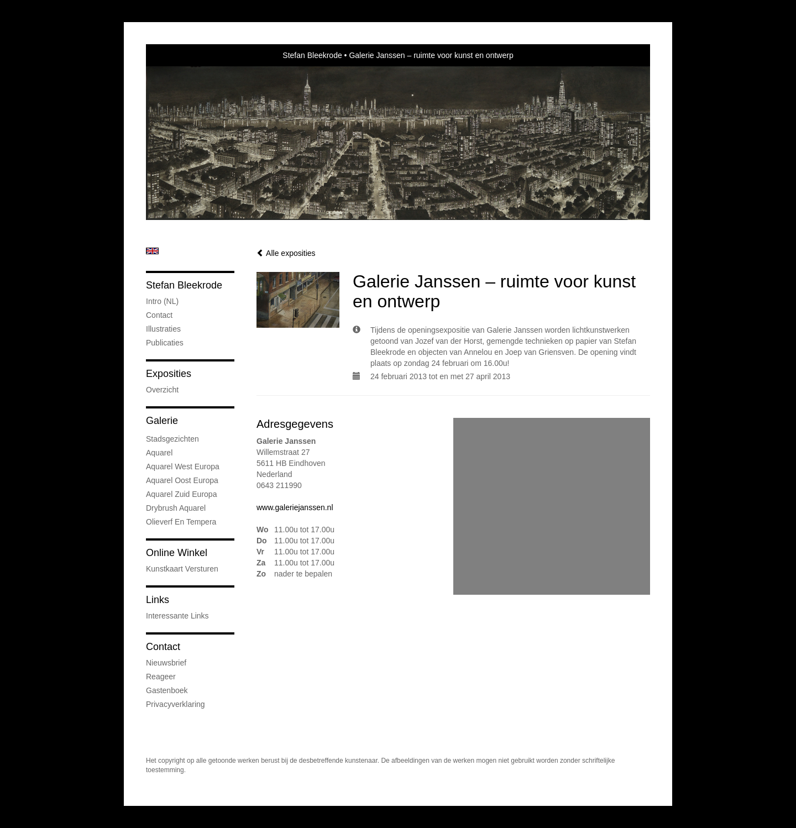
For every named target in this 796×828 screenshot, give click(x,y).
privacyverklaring (175, 704)
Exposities (168, 373)
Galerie (162, 420)
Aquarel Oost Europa (182, 480)
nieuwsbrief (166, 662)
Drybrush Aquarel (176, 508)
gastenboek (167, 690)
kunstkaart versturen (182, 568)
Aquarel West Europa (182, 466)
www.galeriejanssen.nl (294, 507)
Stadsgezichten (172, 438)
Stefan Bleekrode (312, 55)
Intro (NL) (162, 301)
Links (157, 599)
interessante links (177, 615)
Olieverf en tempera (181, 521)
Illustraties (163, 328)
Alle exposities (286, 253)
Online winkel (176, 552)
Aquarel (159, 452)
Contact (159, 315)
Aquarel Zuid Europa (181, 494)
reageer (161, 676)
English (152, 251)
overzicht (162, 389)
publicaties (165, 342)
